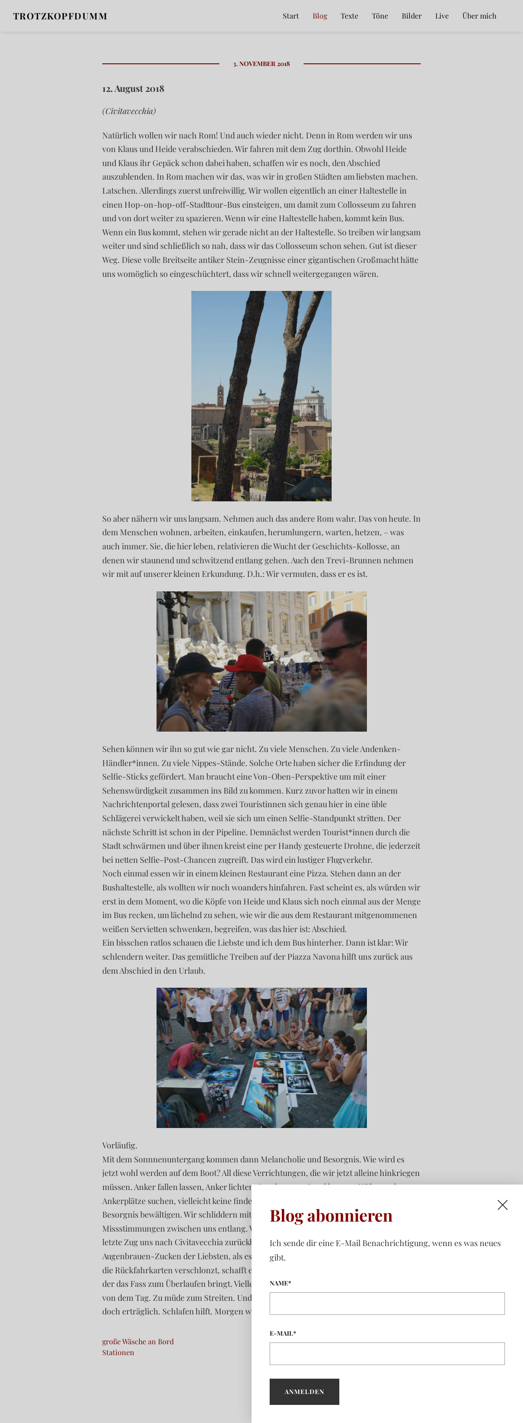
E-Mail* (387, 1347)
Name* (387, 1297)
